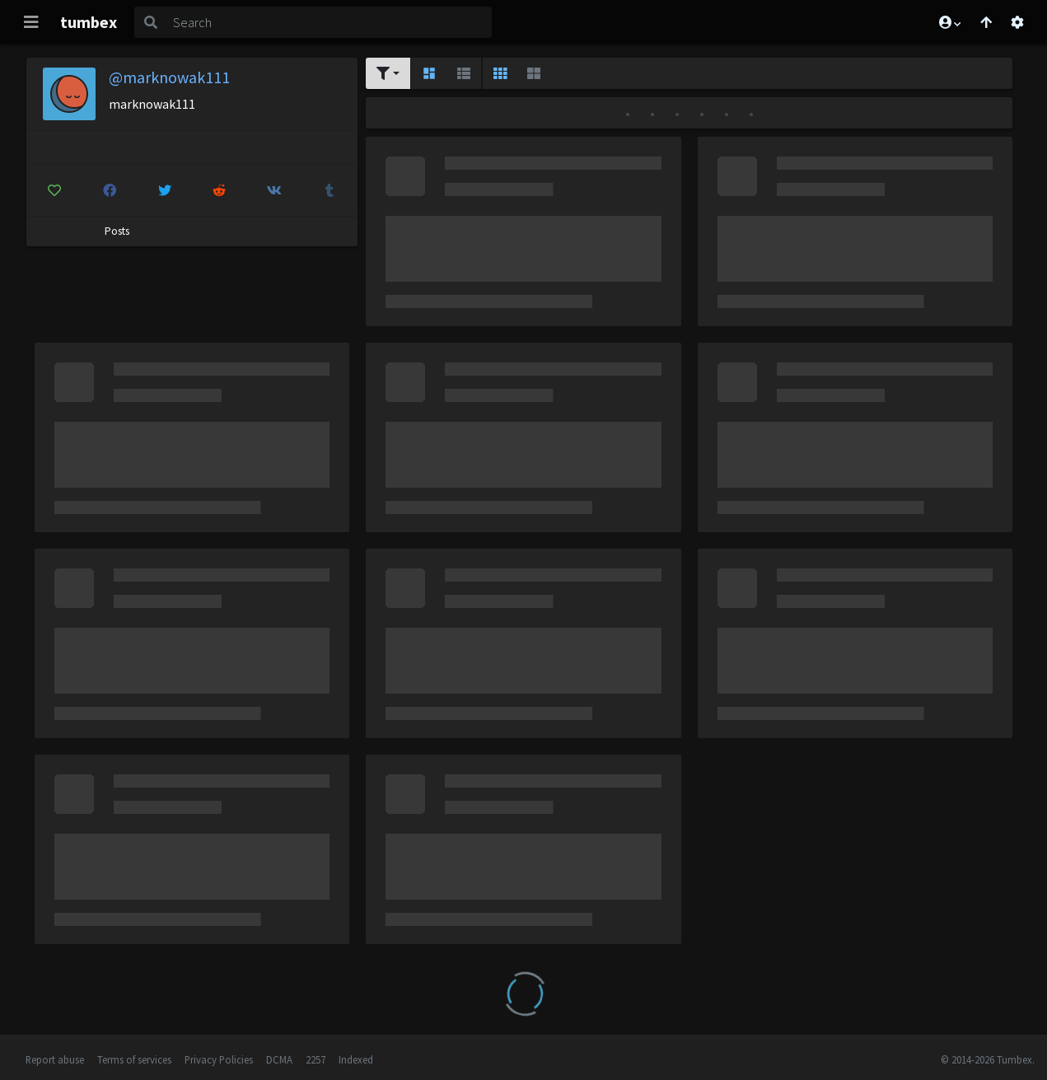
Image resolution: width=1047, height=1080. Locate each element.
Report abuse (55, 1059)
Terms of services (134, 1059)
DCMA (279, 1059)
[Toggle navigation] (31, 22)
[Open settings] (1017, 22)
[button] (949, 22)
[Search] (329, 22)
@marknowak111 (169, 77)
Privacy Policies (219, 1059)
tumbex (88, 22)
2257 (315, 1059)
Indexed (356, 1059)
